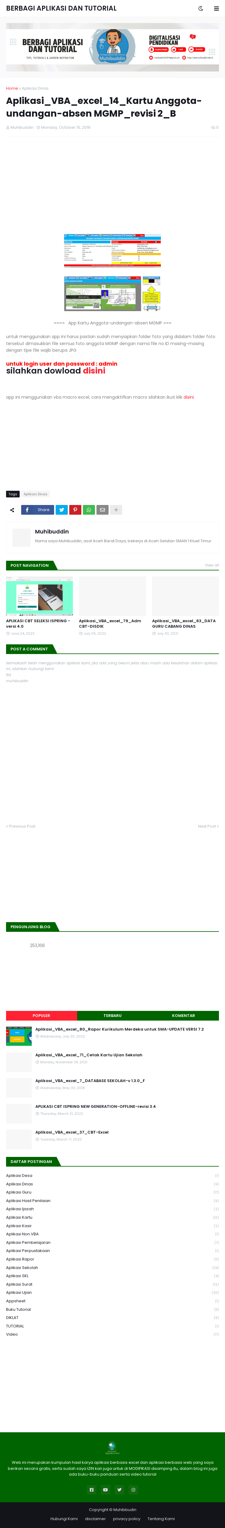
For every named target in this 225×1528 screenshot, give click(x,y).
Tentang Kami (161, 1519)
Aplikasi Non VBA (112, 1234)
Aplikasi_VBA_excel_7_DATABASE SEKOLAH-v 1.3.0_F (90, 1081)
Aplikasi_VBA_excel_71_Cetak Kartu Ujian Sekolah (88, 1055)
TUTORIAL (112, 1326)
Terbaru (112, 1015)
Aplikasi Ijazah (112, 1209)
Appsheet (112, 1301)
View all (212, 565)
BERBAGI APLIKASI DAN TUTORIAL (61, 8)
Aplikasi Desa (112, 1176)
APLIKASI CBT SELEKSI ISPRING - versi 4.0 (38, 623)
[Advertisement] (112, 185)
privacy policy (126, 1519)
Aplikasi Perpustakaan (112, 1251)
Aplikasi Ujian (112, 1293)
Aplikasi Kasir (112, 1226)
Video (112, 1334)
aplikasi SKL (112, 1276)
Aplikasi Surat (112, 1284)
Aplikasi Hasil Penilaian (112, 1201)
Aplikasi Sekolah (112, 1268)
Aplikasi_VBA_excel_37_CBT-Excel (72, 1132)
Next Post (207, 826)
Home (12, 88)
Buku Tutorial (112, 1310)
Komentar (183, 1015)
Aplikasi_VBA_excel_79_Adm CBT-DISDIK (110, 623)
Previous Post (22, 826)
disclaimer (95, 1519)
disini (189, 397)
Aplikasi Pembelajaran (112, 1243)
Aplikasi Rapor (112, 1259)
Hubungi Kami (64, 1519)
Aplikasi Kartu (112, 1217)
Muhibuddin (52, 531)
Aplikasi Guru (112, 1192)
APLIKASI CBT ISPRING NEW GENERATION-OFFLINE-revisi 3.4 (95, 1106)
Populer (41, 1015)
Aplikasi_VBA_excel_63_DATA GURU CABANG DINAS (184, 623)
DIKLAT (112, 1318)
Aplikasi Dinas (35, 88)
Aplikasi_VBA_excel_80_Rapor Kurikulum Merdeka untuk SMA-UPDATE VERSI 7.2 (119, 1029)
